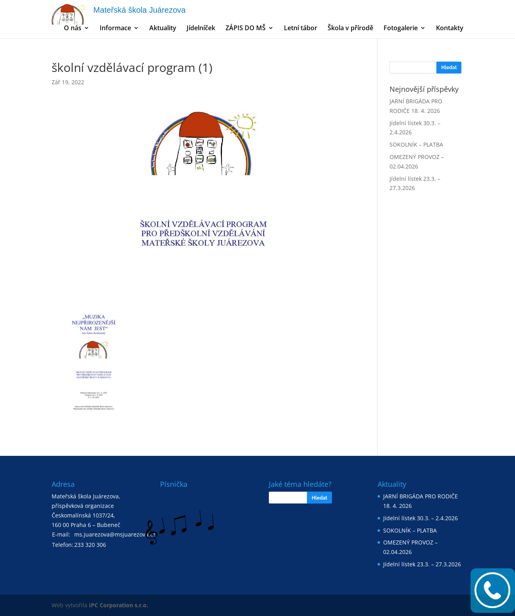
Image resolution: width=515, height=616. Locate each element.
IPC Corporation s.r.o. (118, 605)
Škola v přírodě (350, 28)
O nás (72, 28)
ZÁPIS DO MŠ (246, 28)
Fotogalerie (401, 28)
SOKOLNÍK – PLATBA (416, 144)
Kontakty (449, 28)
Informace (115, 28)
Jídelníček (201, 28)
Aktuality (162, 28)
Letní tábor (300, 28)
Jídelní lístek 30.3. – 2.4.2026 (420, 518)
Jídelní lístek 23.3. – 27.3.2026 (422, 564)
